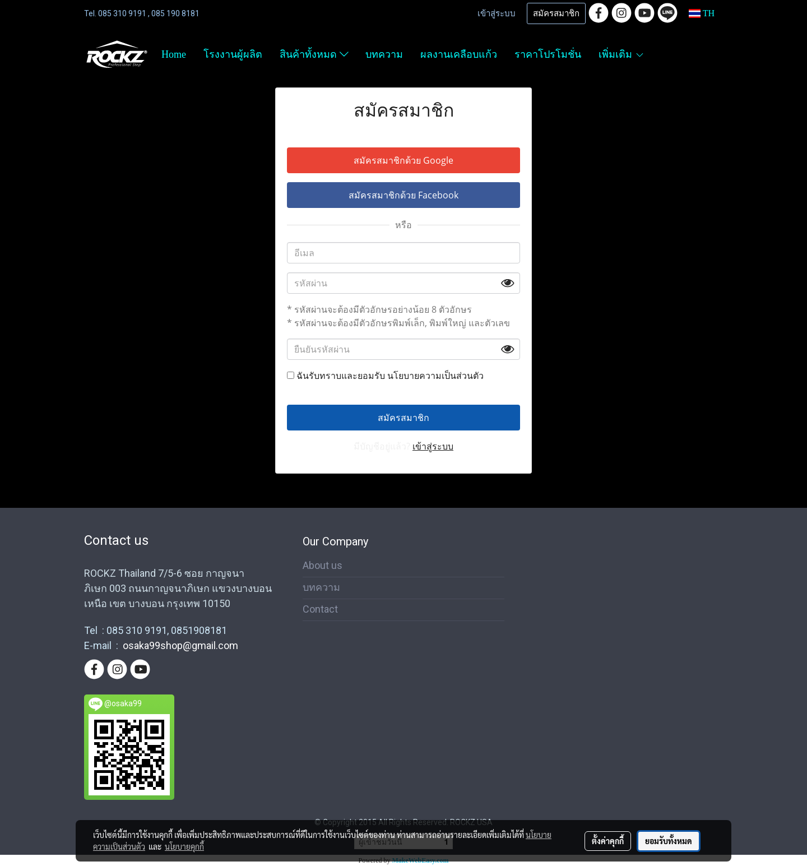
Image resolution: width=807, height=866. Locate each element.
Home (173, 54)
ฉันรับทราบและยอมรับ (385, 375)
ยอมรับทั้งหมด (668, 841)
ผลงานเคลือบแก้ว (458, 54)
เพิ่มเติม (621, 54)
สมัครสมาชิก (556, 13)
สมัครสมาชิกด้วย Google (403, 160)
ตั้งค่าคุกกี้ (608, 841)
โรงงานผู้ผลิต (232, 54)
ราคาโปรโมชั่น (547, 54)
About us (322, 565)
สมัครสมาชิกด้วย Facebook (403, 195)
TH (702, 13)
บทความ (384, 54)
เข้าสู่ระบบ (496, 13)
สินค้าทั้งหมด (314, 54)
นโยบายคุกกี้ (184, 846)
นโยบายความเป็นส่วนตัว (435, 375)
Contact (320, 609)
